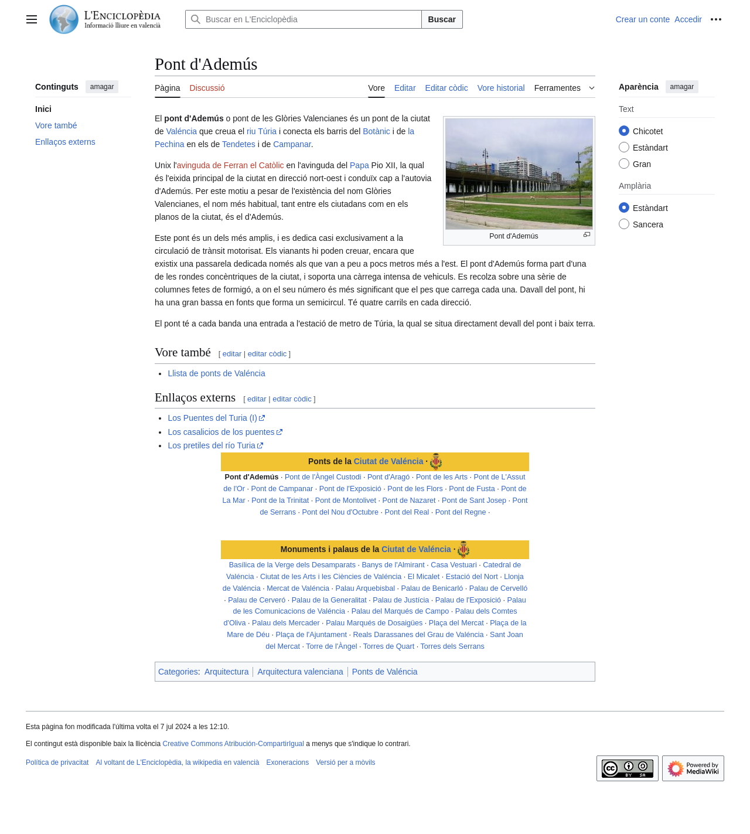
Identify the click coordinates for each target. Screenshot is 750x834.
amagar (102, 87)
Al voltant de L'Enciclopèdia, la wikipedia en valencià (177, 762)
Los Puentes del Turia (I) (212, 418)
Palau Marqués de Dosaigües (374, 623)
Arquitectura (226, 671)
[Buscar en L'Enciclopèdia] (303, 19)
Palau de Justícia (401, 600)
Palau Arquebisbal (366, 588)
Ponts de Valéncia (385, 671)
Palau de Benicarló (432, 588)
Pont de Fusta (472, 489)
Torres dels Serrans (453, 646)
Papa (359, 165)
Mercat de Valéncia (298, 588)
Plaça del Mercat (456, 623)
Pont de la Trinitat (280, 500)
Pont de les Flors (415, 489)
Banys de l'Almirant (393, 565)
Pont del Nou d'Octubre (340, 512)
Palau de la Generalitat (329, 600)
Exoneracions (288, 762)
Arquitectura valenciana (300, 671)
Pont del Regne (460, 512)
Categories (178, 671)
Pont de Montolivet (345, 500)
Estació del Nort (472, 577)
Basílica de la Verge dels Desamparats (292, 565)
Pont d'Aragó (388, 477)
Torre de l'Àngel (331, 646)
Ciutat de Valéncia (389, 461)
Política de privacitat (57, 762)
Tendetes (238, 144)
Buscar (442, 19)
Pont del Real (407, 512)
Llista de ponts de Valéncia (216, 373)
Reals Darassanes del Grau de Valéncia (418, 635)
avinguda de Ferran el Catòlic (230, 165)
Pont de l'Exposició (350, 489)
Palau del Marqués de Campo (400, 611)
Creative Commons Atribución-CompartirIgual (233, 744)
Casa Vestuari (453, 565)
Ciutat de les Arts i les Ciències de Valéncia (330, 577)
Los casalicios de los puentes (221, 432)
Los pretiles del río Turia (211, 445)
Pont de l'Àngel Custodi (323, 477)
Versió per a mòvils (345, 762)
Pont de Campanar (282, 489)
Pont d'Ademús (252, 477)
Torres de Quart (389, 646)
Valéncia (181, 131)
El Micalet (424, 577)
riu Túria (262, 131)
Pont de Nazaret (409, 500)
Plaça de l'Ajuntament (311, 635)
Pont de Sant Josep (474, 500)
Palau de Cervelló (498, 588)
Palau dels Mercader (286, 623)
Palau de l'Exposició (468, 600)
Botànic (376, 131)
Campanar (292, 144)
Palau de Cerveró (256, 600)
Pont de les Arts (442, 477)
